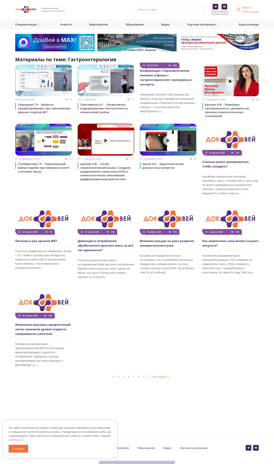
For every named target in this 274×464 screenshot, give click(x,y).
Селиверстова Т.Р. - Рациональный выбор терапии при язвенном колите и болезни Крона (43, 167)
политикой (16, 440)
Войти (246, 7)
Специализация (26, 24)
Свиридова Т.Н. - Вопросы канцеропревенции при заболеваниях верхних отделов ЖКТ (44, 108)
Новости (66, 24)
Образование (135, 24)
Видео (165, 24)
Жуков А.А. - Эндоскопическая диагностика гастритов (163, 166)
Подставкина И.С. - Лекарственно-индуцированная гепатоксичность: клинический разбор (104, 108)
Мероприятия (98, 24)
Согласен (18, 448)
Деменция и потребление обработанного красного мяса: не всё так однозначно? (105, 245)
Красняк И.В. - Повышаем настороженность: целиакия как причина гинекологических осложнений (227, 110)
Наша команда (249, 24)
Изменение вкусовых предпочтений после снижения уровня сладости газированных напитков (43, 329)
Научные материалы (201, 24)
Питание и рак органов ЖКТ (36, 241)
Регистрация (250, 11)
